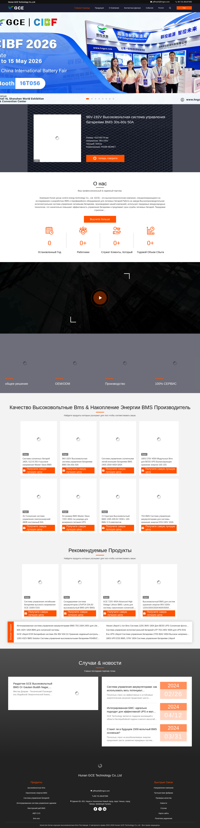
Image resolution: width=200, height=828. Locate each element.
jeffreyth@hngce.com (160, 2)
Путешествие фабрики (163, 793)
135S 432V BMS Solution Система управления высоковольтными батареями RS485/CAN (58, 638)
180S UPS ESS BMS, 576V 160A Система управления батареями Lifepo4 (140, 638)
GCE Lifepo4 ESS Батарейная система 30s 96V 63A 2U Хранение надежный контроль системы (58, 634)
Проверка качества (163, 798)
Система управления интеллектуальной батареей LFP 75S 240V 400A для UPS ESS (146, 630)
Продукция (99, 8)
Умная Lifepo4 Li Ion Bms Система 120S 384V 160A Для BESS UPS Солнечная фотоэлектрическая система (147, 626)
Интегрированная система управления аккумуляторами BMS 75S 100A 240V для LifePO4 (58, 626)
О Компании (114, 8)
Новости (163, 803)
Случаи (163, 808)
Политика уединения (163, 818)
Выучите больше (100, 219)
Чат (184, 8)
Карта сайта (163, 813)
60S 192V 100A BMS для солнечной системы (38, 630)
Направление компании (163, 788)
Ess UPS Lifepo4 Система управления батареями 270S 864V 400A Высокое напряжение (147, 634)
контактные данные (132, 8)
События (149, 8)
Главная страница (82, 8)
